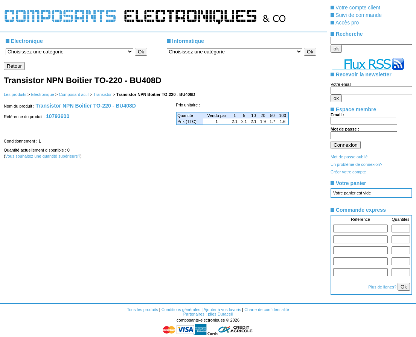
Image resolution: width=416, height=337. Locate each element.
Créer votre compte (348, 172)
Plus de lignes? (383, 287)
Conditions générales (181, 309)
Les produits (15, 94)
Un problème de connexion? (356, 164)
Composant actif (73, 94)
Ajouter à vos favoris (222, 309)
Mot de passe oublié (349, 157)
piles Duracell (220, 314)
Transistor (102, 94)
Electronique (42, 94)
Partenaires (193, 314)
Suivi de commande (358, 15)
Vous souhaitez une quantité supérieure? (42, 156)
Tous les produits (142, 309)
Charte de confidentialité (266, 309)
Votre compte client (357, 8)
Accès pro (347, 23)
